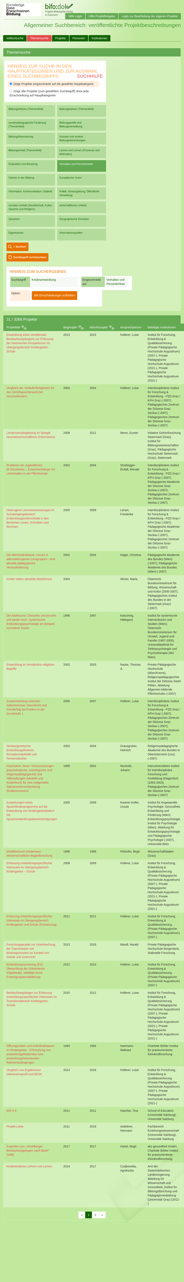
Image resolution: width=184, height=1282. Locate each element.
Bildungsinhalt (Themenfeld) (25, 150)
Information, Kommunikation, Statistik (30, 191)
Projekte (60, 38)
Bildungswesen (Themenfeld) (76, 108)
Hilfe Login (75, 16)
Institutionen (99, 38)
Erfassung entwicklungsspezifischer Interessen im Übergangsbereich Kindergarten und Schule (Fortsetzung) (31, 920)
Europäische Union (70, 177)
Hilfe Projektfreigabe (102, 16)
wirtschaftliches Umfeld (72, 205)
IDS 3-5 (11, 1110)
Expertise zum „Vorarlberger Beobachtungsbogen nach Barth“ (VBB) (27, 1150)
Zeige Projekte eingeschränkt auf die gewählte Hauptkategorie (52, 84)
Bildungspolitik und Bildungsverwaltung (70, 124)
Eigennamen (16, 232)
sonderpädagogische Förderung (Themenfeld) (27, 124)
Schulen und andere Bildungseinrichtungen (72, 138)
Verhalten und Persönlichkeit (76, 164)
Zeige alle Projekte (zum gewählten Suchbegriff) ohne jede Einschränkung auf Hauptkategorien (49, 93)
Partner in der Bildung (21, 177)
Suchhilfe (90, 76)
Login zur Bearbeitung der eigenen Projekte (150, 16)
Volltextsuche (14, 38)
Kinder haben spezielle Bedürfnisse (29, 579)
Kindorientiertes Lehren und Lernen (29, 1166)
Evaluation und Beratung (23, 164)
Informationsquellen (70, 232)
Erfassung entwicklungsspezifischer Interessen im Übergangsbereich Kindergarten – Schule (29, 867)
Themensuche (39, 38)
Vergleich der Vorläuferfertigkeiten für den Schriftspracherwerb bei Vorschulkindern (30, 392)
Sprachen (14, 219)
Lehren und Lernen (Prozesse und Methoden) (79, 152)
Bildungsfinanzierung (21, 136)
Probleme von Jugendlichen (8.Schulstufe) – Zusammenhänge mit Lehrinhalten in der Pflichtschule (30, 469)
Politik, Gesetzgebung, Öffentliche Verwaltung (79, 193)
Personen (79, 38)
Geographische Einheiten (74, 219)
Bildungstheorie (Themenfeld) (26, 108)
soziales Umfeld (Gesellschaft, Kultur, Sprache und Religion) (30, 207)
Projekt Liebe (14, 1126)
